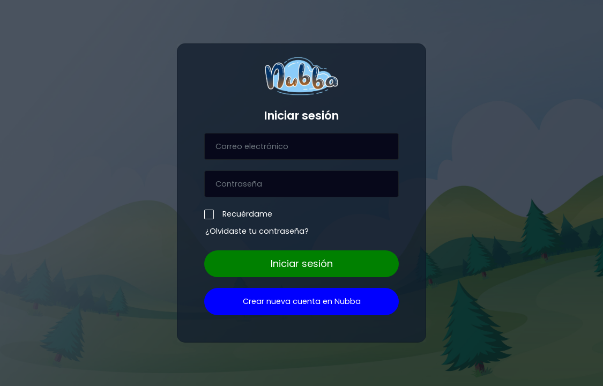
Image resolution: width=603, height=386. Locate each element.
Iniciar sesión (302, 263)
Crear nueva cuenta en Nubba (302, 301)
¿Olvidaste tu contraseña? (257, 231)
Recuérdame (244, 213)
